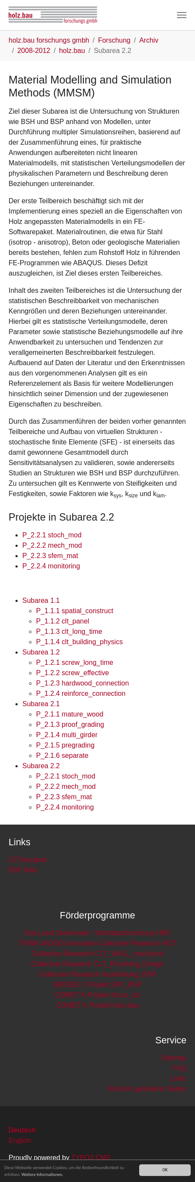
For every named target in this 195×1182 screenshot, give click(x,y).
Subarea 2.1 (41, 703)
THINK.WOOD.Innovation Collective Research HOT (97, 943)
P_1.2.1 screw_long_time (74, 662)
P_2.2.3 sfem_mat (50, 555)
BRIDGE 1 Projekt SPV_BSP (97, 984)
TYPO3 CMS (91, 1157)
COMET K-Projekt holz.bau (97, 1005)
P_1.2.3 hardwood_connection (82, 683)
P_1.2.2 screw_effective (72, 672)
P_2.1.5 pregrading (65, 745)
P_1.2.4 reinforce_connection (80, 693)
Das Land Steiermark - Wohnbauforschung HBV (97, 933)
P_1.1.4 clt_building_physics (79, 641)
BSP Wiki (23, 870)
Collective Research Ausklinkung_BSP (97, 974)
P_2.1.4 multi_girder (67, 734)
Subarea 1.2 (41, 652)
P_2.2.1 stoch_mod (52, 535)
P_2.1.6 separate (62, 755)
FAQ (179, 1068)
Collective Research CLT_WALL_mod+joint (97, 953)
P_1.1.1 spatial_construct (74, 610)
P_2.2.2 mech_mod (52, 545)
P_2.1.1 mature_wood (70, 714)
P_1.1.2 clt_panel (62, 621)
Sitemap (173, 1057)
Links (178, 1078)
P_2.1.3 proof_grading (70, 724)
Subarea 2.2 (41, 765)
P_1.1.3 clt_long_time (69, 631)
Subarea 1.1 (41, 600)
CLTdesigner (28, 859)
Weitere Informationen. (42, 1174)
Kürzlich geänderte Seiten (147, 1088)
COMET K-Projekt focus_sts (97, 995)
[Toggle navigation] (181, 15)
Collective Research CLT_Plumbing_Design (97, 964)
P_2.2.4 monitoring (51, 566)
